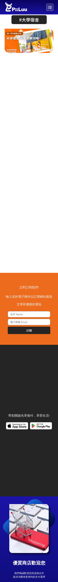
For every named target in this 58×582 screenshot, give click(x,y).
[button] (29, 26)
